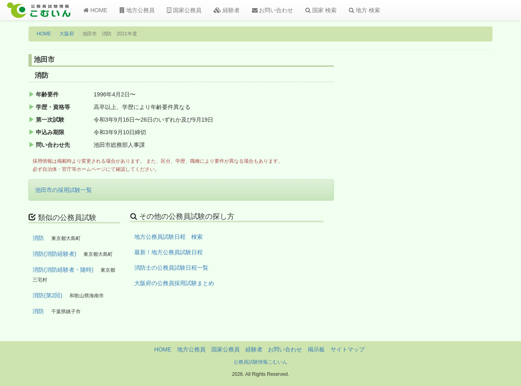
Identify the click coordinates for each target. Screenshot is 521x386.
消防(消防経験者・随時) (63, 269)
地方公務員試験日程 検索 (168, 236)
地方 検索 (364, 10)
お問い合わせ (272, 10)
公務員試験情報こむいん (260, 362)
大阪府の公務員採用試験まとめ (174, 283)
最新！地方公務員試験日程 (168, 252)
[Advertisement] (439, 188)
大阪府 (66, 34)
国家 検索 (321, 10)
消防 (38, 238)
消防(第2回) (47, 295)
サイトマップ (348, 349)
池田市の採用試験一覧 (63, 190)
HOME (95, 10)
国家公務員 (184, 10)
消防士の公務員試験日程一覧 (171, 267)
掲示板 (316, 349)
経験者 (227, 10)
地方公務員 (137, 10)
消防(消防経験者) (54, 254)
